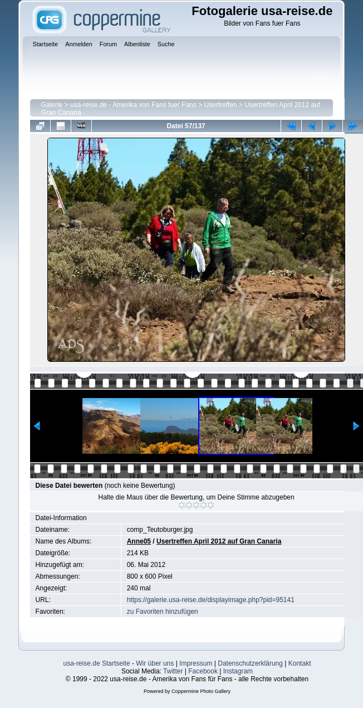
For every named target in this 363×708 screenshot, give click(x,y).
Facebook (203, 671)
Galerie (52, 105)
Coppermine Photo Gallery (200, 691)
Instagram (238, 671)
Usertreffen (220, 105)
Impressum (195, 663)
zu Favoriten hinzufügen (162, 611)
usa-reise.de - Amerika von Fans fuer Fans (133, 105)
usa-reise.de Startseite (96, 663)
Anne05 (139, 541)
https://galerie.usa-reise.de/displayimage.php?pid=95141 (211, 600)
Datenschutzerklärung (250, 663)
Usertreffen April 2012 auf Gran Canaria (218, 541)
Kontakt (299, 663)
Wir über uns (155, 663)
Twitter (173, 671)
